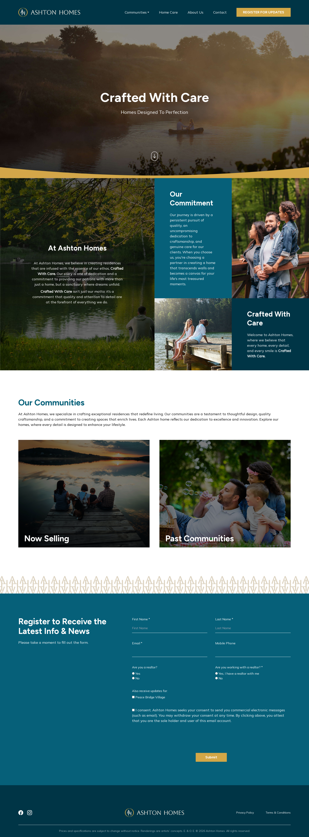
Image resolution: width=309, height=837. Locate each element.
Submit (211, 757)
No (136, 678)
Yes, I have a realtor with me (237, 673)
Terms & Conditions (278, 812)
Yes (136, 673)
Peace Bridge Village (148, 697)
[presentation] (162, 737)
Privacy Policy (245, 812)
